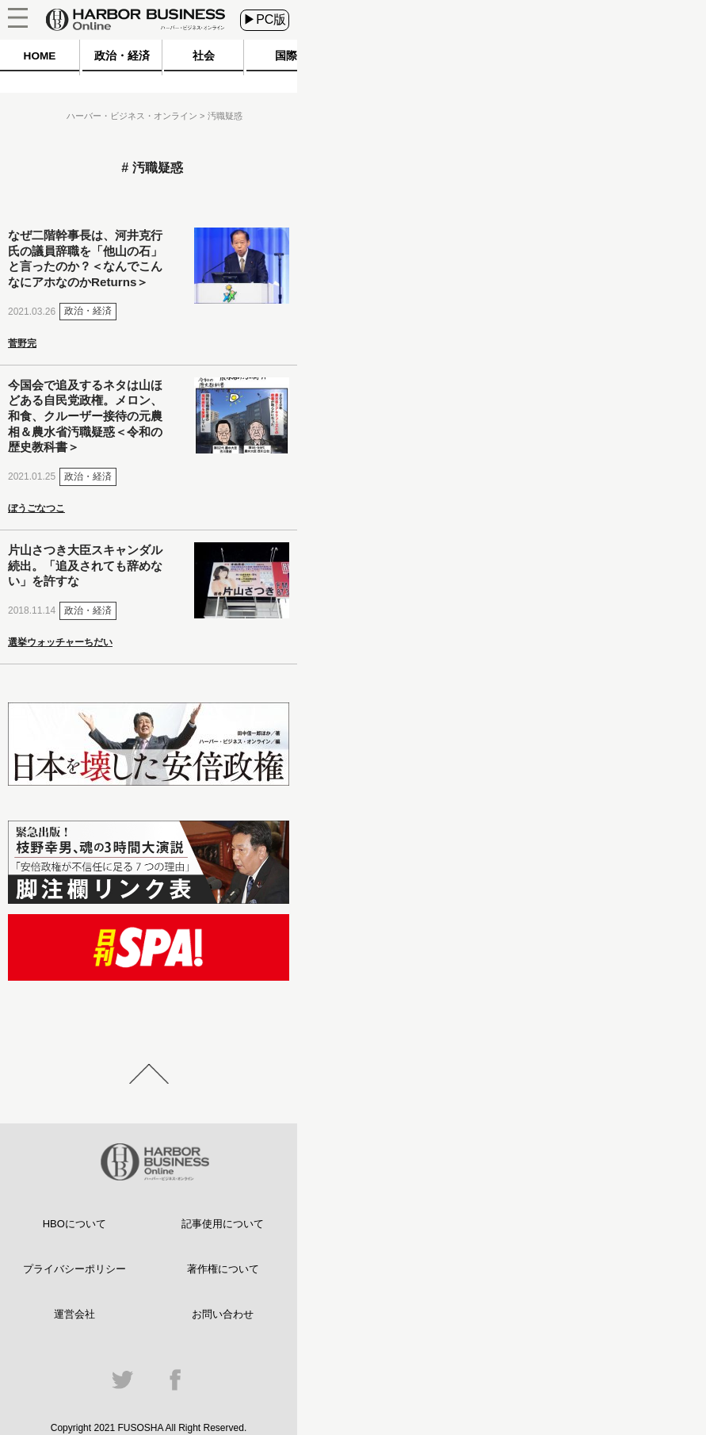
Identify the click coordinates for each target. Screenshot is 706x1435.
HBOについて (74, 1224)
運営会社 (74, 1314)
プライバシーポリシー (74, 1269)
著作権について (223, 1269)
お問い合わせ (223, 1314)
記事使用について (222, 1224)
